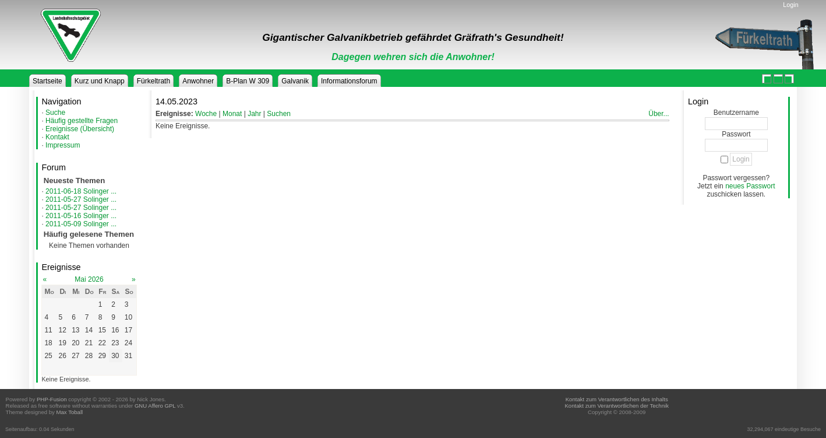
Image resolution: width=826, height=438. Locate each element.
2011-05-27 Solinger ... (81, 199)
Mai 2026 (89, 279)
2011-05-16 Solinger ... (81, 216)
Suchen (279, 114)
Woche (206, 114)
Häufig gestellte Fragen (81, 121)
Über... (658, 114)
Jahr (254, 114)
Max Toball (70, 412)
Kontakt (57, 137)
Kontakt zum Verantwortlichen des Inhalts (617, 399)
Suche (55, 112)
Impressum (62, 145)
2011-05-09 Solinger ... (81, 224)
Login (790, 4)
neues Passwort (750, 186)
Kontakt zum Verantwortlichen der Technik (616, 405)
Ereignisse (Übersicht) (79, 129)
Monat (232, 114)
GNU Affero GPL (155, 405)
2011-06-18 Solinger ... (81, 191)
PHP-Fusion (52, 399)
